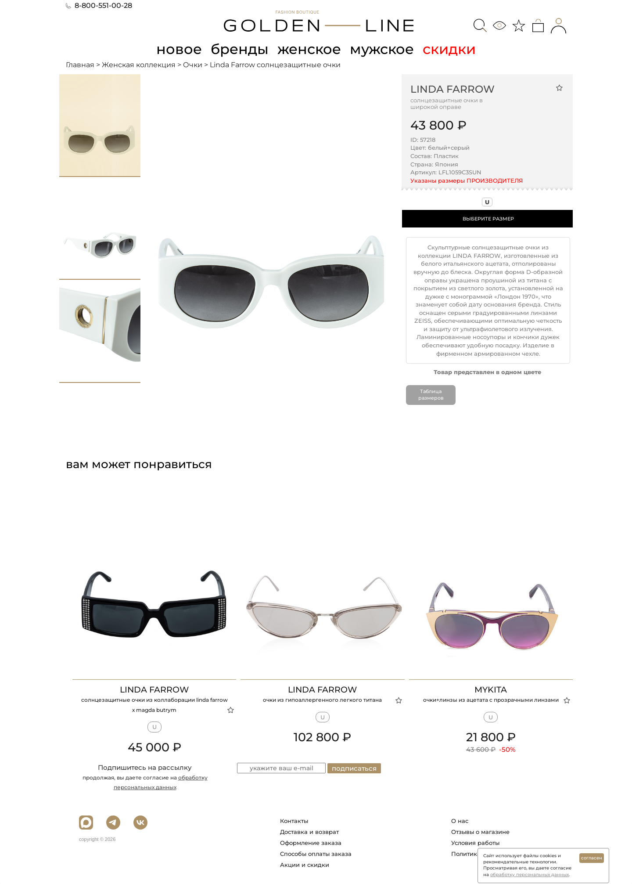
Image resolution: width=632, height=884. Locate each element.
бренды (240, 49)
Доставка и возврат (309, 831)
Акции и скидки (304, 864)
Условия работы (475, 842)
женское (309, 49)
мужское (382, 49)
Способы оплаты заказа (316, 853)
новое (179, 49)
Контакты (294, 820)
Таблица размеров (431, 394)
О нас (459, 820)
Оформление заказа (310, 842)
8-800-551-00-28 (99, 5)
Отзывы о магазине (480, 831)
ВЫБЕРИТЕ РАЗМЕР (488, 219)
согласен (591, 858)
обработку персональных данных (529, 874)
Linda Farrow (452, 89)
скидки (449, 49)
